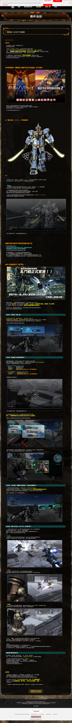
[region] (36, 3)
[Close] (69, 3)
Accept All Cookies (48, 5)
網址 (47, 51)
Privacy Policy (41, 714)
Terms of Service (34, 714)
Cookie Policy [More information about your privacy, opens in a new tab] (5, 4)
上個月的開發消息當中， (11, 246)
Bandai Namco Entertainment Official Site (22, 714)
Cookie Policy (48, 714)
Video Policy (55, 714)
